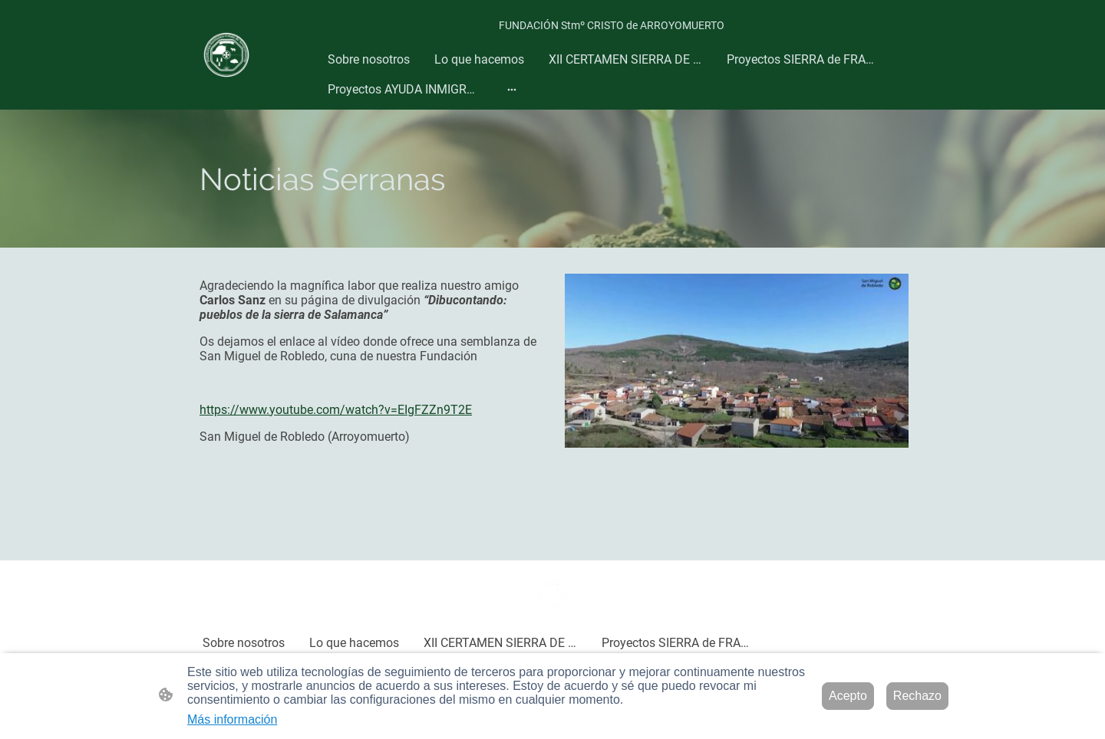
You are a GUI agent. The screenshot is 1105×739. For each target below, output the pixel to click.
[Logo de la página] (226, 55)
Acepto (848, 695)
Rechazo (917, 695)
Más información (232, 719)
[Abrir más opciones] (511, 89)
